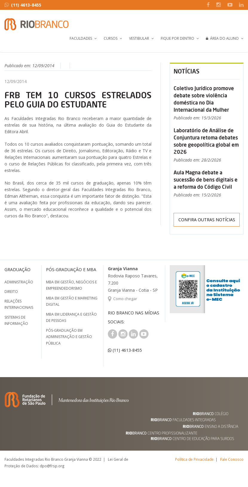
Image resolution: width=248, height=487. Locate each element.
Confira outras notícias (206, 219)
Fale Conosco (232, 459)
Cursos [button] (110, 38)
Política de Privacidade (194, 459)
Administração (18, 282)
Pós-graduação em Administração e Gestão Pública (69, 337)
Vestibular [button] (139, 38)
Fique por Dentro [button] (177, 38)
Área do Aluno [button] (222, 38)
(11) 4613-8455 (22, 5)
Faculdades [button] (81, 38)
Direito (11, 291)
